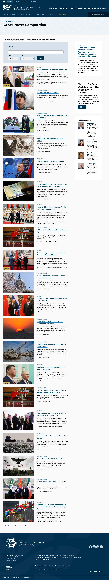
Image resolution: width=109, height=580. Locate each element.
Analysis (53, 8)
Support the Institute (48, 569)
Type (21, 55)
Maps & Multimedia (97, 8)
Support (82, 8)
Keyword (10, 49)
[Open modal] (98, 14)
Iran (38, 14)
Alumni (58, 569)
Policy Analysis (8, 22)
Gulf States (51, 14)
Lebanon (43, 14)
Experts (63, 8)
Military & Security (14, 14)
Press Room (9, 567)
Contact (8, 566)
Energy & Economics (26, 14)
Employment (6, 577)
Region (10, 55)
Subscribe (8, 569)
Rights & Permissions (26, 577)
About (73, 8)
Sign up (82, 107)
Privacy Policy (15, 577)
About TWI (38, 569)
